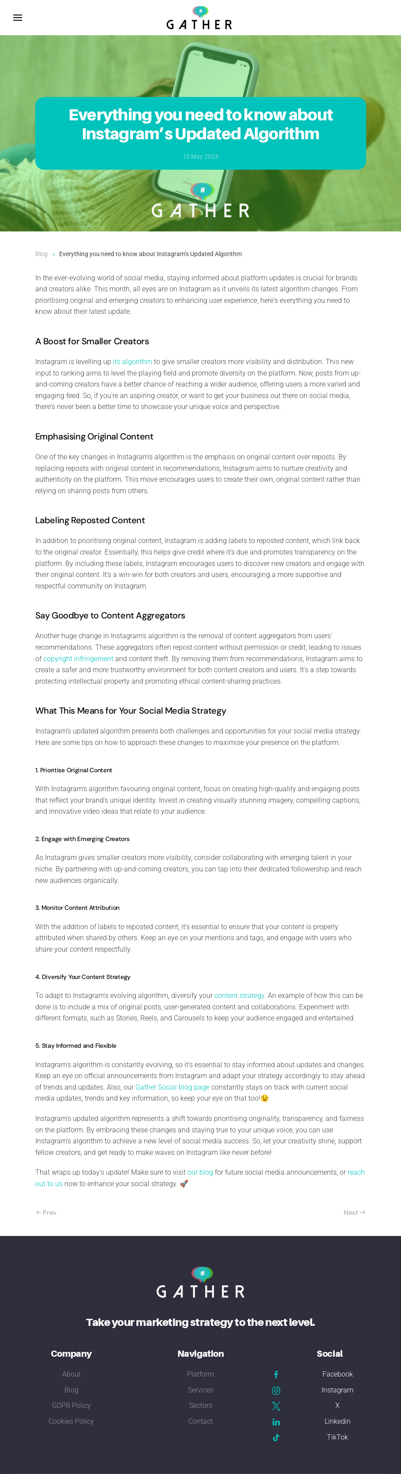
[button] (17, 17)
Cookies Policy (71, 1421)
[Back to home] (200, 17)
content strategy (239, 995)
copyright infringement (78, 659)
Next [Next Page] (354, 1212)
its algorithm (132, 361)
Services (201, 1390)
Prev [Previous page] (46, 1212)
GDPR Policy (71, 1405)
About (71, 1374)
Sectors (200, 1405)
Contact (200, 1421)
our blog (200, 1172)
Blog (71, 1390)
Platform (200, 1374)
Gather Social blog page (172, 1087)
